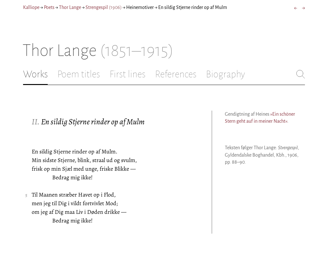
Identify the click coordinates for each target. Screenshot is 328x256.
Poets (49, 7)
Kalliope (31, 7)
